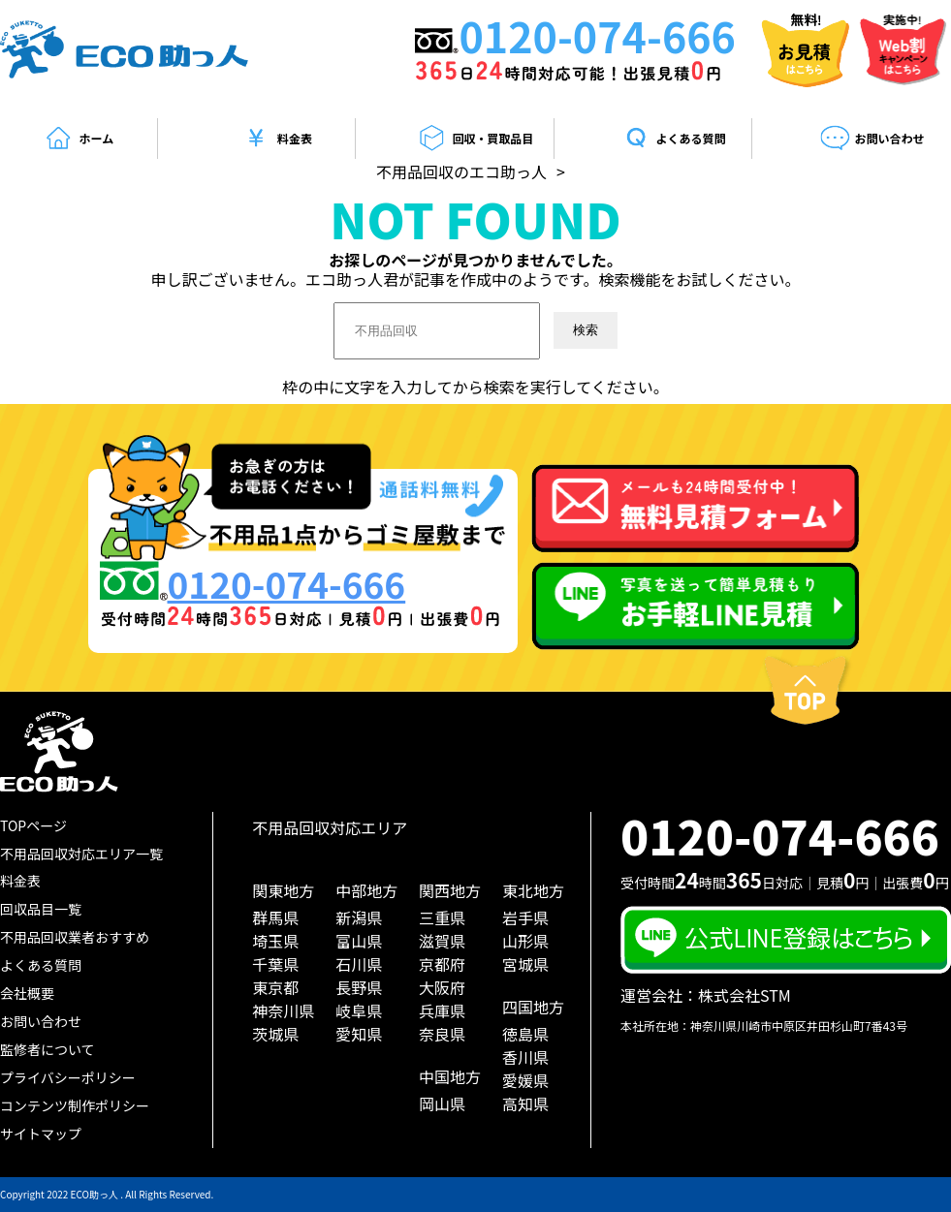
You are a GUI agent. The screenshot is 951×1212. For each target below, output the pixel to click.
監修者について (47, 1049)
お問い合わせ (872, 138)
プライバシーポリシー (68, 1077)
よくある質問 (673, 138)
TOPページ (33, 825)
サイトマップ (40, 1133)
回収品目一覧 (40, 908)
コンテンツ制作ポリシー (74, 1105)
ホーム (79, 138)
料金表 (276, 138)
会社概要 (27, 993)
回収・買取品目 (474, 138)
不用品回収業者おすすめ (74, 937)
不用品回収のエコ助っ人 (461, 171)
